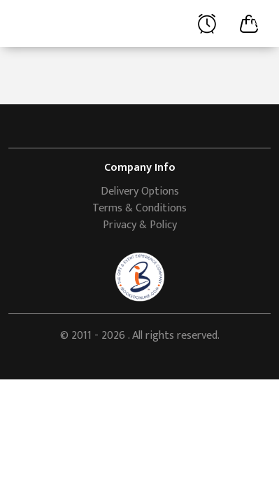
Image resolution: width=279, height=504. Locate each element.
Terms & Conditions (139, 208)
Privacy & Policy (140, 225)
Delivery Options (140, 191)
